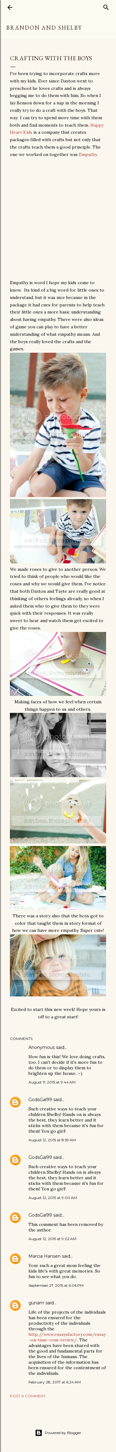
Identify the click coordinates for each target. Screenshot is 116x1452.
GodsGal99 (40, 1099)
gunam (36, 1303)
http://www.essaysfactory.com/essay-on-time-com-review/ (67, 1337)
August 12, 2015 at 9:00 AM (52, 1197)
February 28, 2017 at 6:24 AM (54, 1382)
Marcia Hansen (44, 1256)
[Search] (106, 6)
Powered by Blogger (58, 1433)
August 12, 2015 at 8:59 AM (52, 1140)
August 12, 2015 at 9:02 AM (52, 1238)
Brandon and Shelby (44, 27)
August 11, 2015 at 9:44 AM (51, 1082)
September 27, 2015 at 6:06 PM (56, 1285)
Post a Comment (27, 1396)
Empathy (88, 154)
